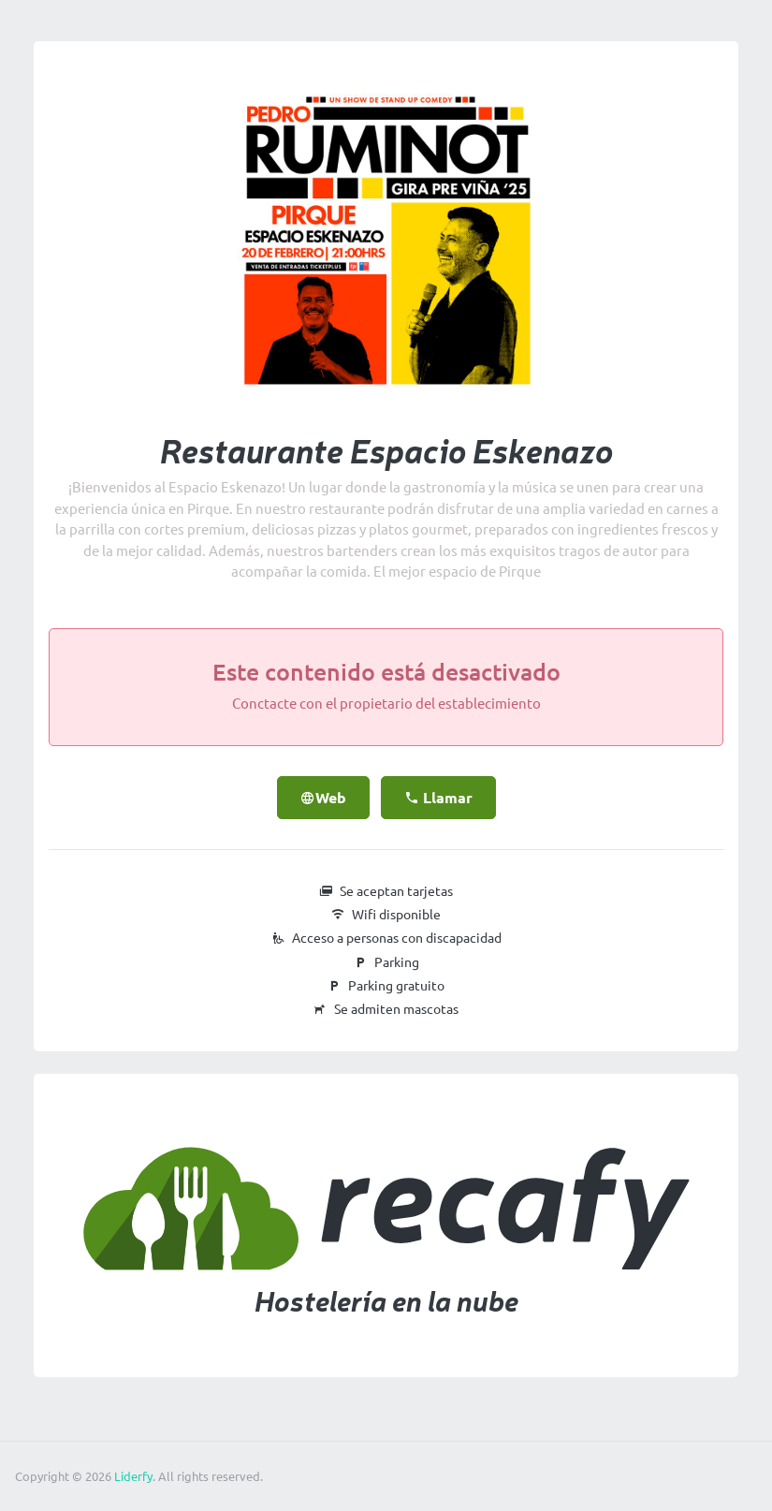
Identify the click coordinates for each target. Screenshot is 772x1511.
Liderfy (133, 1476)
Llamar (438, 797)
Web (323, 797)
